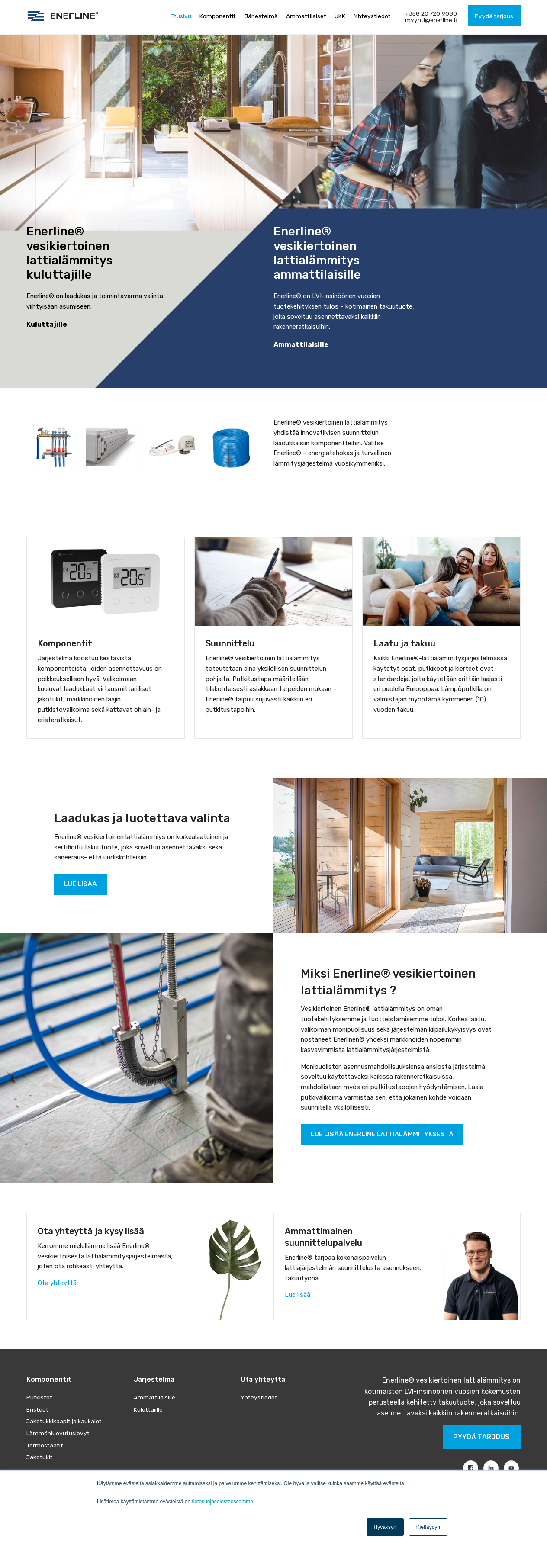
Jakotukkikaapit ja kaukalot (64, 1421)
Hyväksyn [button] (385, 1527)
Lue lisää (297, 1295)
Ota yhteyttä (57, 1283)
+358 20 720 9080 (431, 13)
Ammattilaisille (154, 1397)
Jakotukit (39, 1457)
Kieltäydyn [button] (428, 1527)
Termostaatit (44, 1445)
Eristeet (37, 1409)
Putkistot (39, 1397)
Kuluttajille (148, 1409)
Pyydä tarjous (481, 1437)
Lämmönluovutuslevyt (58, 1433)
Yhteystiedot (259, 1397)
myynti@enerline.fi (431, 19)
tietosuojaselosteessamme (222, 1502)
